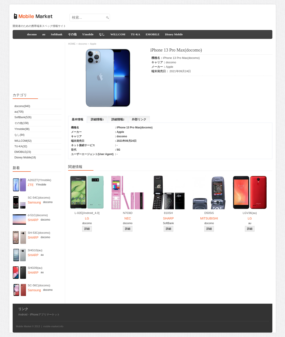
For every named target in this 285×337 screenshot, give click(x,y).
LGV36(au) (250, 213)
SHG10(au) (35, 250)
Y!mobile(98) (22, 129)
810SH (168, 213)
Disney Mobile (174, 34)
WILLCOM (117, 34)
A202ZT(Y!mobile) (39, 180)
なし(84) (19, 134)
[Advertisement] (190, 16)
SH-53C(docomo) (39, 232)
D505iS (209, 213)
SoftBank (56, 34)
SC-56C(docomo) (39, 285)
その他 (72, 34)
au (43, 34)
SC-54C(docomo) (39, 197)
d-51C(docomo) (38, 215)
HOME (71, 43)
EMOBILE (152, 34)
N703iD (128, 213)
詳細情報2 (118, 119)
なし (102, 34)
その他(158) (21, 123)
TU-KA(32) (20, 146)
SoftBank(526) (23, 117)
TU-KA (135, 34)
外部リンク (139, 119)
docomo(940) (22, 106)
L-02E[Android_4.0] (87, 213)
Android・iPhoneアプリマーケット (39, 314)
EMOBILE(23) (22, 152)
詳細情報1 (97, 119)
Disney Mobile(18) (25, 157)
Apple (169, 66)
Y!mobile (87, 34)
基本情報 (77, 119)
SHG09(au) (35, 267)
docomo (32, 34)
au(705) (19, 111)
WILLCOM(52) (23, 140)
